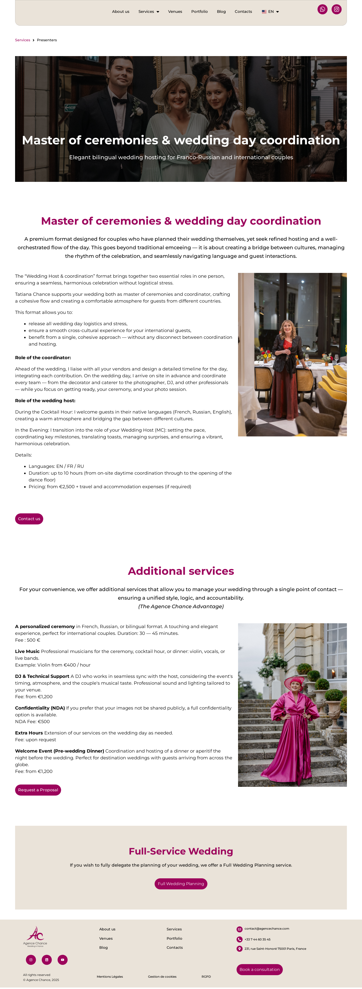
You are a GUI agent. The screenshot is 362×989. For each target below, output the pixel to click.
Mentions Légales (110, 978)
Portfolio (199, 11)
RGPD (206, 978)
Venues (175, 11)
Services (149, 11)
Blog (221, 11)
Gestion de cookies (162, 978)
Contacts (243, 11)
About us (120, 11)
